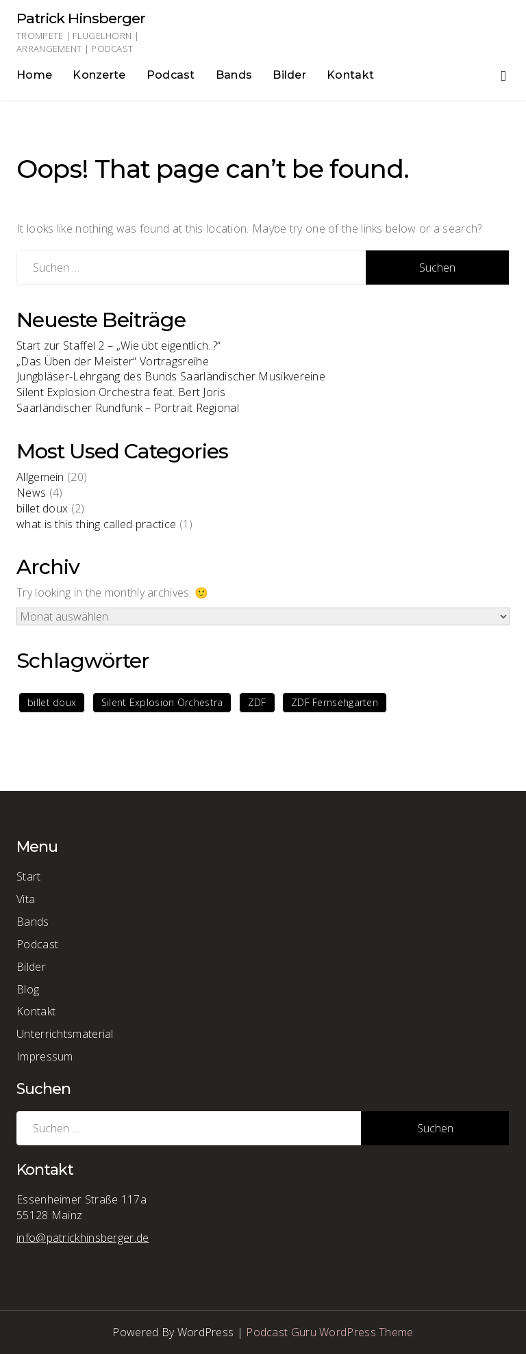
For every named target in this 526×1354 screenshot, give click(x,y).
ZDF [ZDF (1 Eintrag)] (257, 702)
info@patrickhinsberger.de (82, 1237)
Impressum (44, 1056)
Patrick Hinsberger (80, 18)
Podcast (171, 74)
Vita (25, 899)
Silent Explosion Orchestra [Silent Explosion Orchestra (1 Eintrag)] (162, 702)
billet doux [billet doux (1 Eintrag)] (51, 702)
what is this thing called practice (96, 524)
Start (28, 876)
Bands (234, 74)
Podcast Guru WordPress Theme (329, 1332)
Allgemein (40, 476)
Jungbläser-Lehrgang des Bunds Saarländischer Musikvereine (170, 376)
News (31, 492)
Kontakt (350, 74)
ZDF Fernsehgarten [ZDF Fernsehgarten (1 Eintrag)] (334, 702)
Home (34, 74)
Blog (27, 989)
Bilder (289, 74)
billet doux (42, 508)
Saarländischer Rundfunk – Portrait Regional (127, 407)
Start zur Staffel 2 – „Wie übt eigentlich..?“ (118, 345)
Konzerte (99, 74)
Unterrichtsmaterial (65, 1033)
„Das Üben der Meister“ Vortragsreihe (112, 361)
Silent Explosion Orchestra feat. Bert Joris (120, 392)
